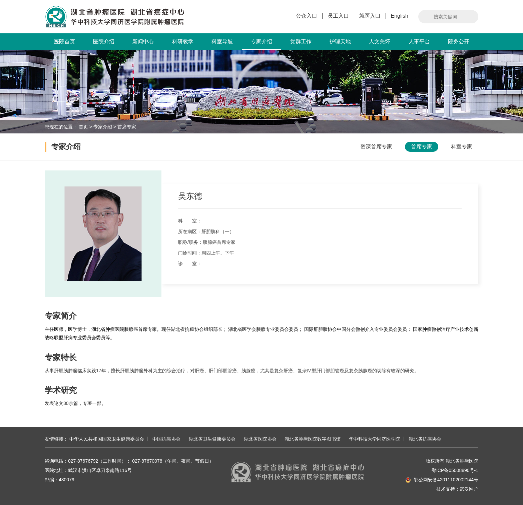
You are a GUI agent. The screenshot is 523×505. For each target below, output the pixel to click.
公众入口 (306, 16)
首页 (83, 126)
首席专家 (126, 126)
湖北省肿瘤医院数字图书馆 (313, 439)
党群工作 (301, 41)
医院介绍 (103, 41)
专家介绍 (261, 44)
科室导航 (222, 41)
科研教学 (182, 41)
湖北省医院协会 (260, 439)
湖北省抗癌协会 (425, 439)
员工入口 (338, 16)
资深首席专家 (376, 146)
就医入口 (370, 16)
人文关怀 (379, 41)
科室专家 (461, 146)
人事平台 (419, 41)
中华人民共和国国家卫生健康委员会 (106, 439)
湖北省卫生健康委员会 (212, 439)
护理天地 (340, 41)
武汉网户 (469, 489)
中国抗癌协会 (166, 439)
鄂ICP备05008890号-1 (455, 470)
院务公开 (458, 41)
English (399, 16)
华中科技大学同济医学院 (374, 439)
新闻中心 (143, 41)
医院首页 (64, 41)
